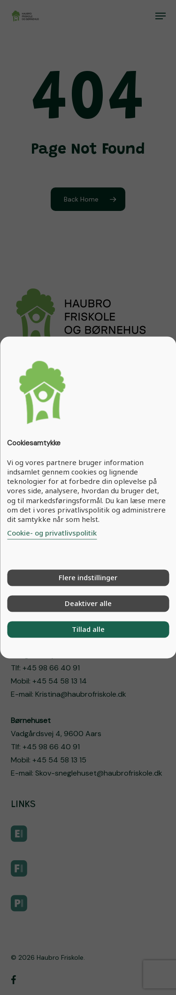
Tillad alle (88, 629)
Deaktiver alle (88, 603)
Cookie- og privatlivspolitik (52, 533)
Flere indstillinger (88, 578)
